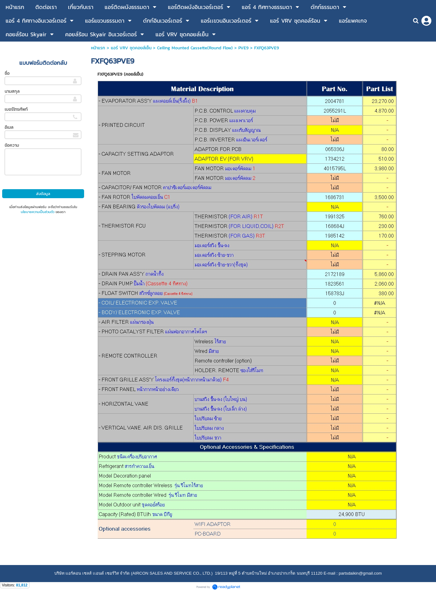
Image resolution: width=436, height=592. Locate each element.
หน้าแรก (98, 48)
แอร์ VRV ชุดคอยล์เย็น (131, 48)
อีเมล (9, 127)
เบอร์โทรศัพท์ (16, 109)
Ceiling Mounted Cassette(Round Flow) (195, 48)
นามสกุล (12, 91)
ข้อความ (12, 145)
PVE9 (243, 48)
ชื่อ (7, 73)
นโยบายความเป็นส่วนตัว (37, 211)
